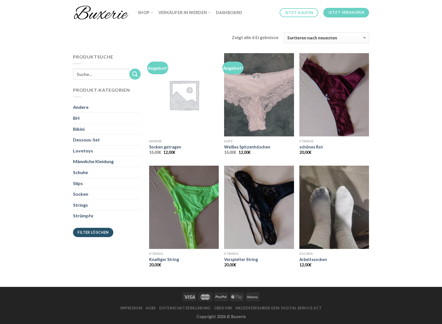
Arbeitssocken (313, 259)
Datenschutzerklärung (185, 308)
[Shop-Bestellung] (326, 37)
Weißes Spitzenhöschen (247, 147)
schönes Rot (311, 147)
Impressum (131, 308)
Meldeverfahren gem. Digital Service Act (279, 308)
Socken (80, 194)
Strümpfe (83, 215)
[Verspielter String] (259, 207)
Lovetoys (83, 150)
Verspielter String (241, 259)
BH (76, 118)
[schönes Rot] (334, 94)
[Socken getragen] (184, 94)
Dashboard (229, 12)
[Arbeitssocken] (334, 207)
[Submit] (135, 74)
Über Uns (223, 308)
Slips (78, 183)
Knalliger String (164, 259)
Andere (81, 107)
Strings (80, 205)
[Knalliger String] (184, 207)
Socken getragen (165, 147)
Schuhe (80, 172)
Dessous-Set (86, 139)
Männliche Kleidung (93, 161)
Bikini (79, 129)
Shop (145, 12)
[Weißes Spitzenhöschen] (259, 94)
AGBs (151, 308)
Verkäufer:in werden (184, 12)
